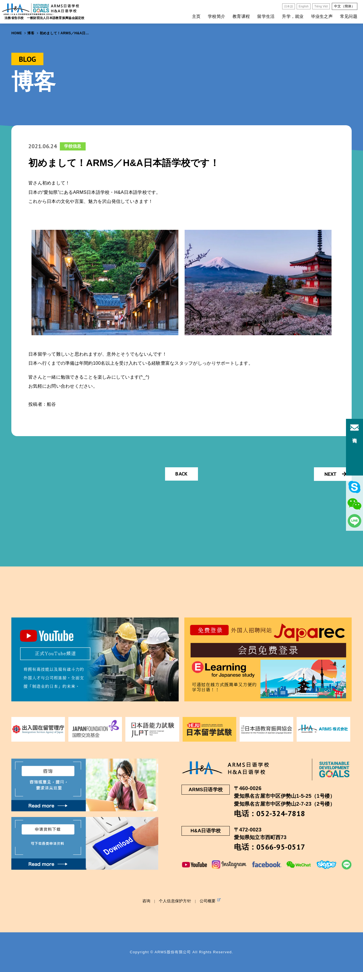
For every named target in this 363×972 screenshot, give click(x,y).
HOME (16, 33)
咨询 (146, 901)
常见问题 (348, 16)
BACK (181, 473)
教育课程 (241, 16)
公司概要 (210, 900)
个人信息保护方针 (175, 901)
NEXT (335, 474)
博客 (30, 33)
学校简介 (216, 16)
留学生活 (266, 16)
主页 (196, 16)
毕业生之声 (322, 16)
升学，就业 (292, 16)
